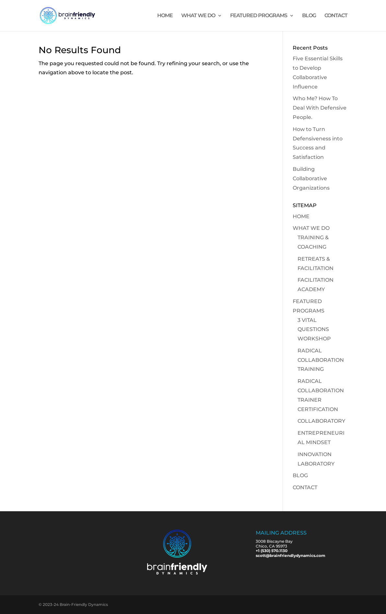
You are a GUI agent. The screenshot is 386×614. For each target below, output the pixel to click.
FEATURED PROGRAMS (258, 15)
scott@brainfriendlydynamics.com (290, 555)
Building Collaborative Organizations (311, 178)
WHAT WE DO (198, 15)
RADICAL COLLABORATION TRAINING (321, 360)
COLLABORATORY (321, 421)
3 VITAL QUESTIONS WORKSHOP (314, 329)
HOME (165, 15)
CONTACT (335, 15)
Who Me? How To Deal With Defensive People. (319, 107)
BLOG (309, 15)
